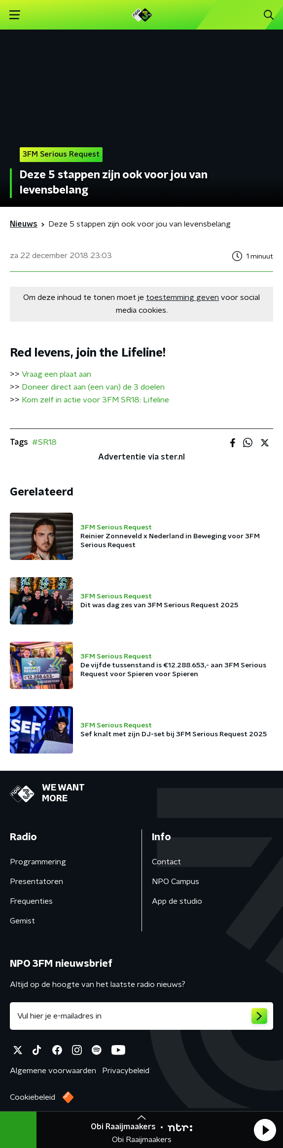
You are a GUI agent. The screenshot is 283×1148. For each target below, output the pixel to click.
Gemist (22, 921)
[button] (265, 1130)
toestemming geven (182, 297)
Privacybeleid (125, 1071)
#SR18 (44, 442)
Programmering (38, 862)
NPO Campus (175, 882)
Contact (166, 862)
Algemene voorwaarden (53, 1071)
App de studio (177, 901)
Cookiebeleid (32, 1097)
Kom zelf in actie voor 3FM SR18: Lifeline (95, 400)
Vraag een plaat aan (56, 374)
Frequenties (31, 901)
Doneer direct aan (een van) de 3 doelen (93, 387)
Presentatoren (36, 882)
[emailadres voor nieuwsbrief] (141, 1016)
